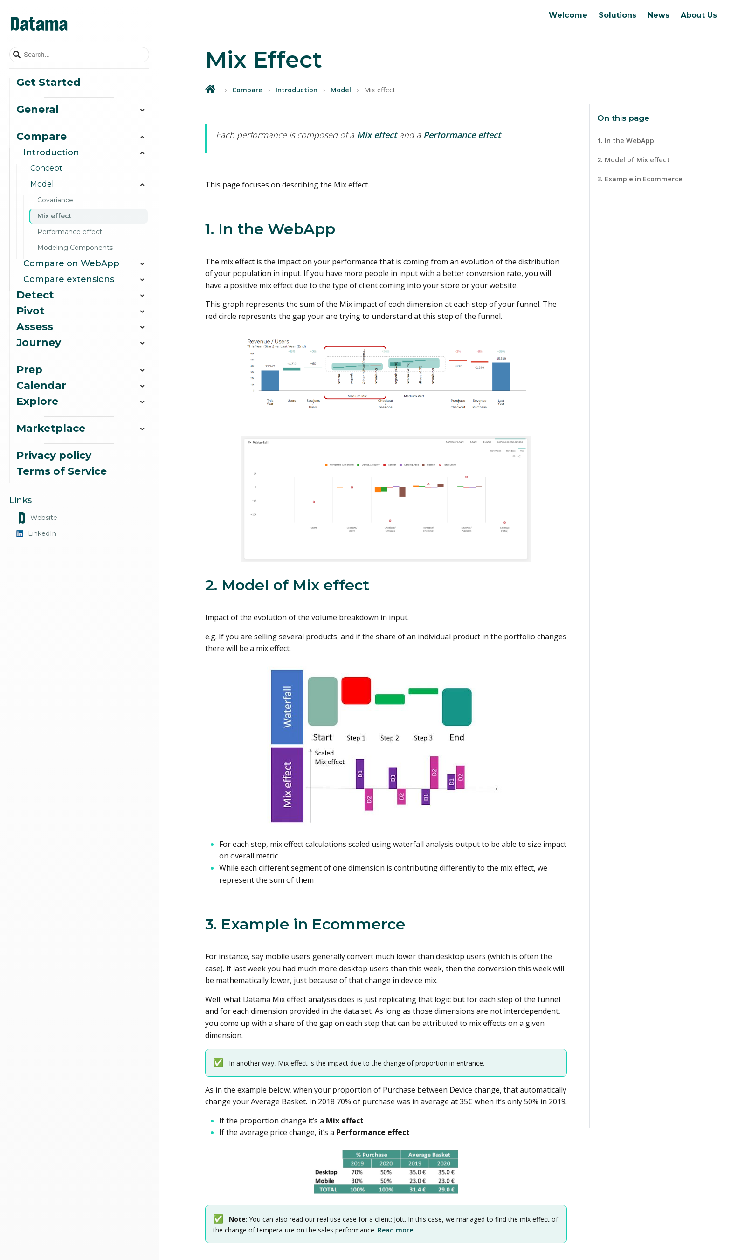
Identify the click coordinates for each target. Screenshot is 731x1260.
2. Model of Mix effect (633, 159)
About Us (699, 15)
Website (36, 518)
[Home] (211, 88)
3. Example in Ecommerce (640, 178)
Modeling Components (75, 247)
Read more (395, 1229)
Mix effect (54, 216)
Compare (247, 89)
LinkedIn (36, 533)
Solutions (617, 15)
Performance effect (69, 232)
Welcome (568, 15)
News (658, 15)
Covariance (55, 200)
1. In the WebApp (625, 140)
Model (341, 89)
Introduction (296, 89)
